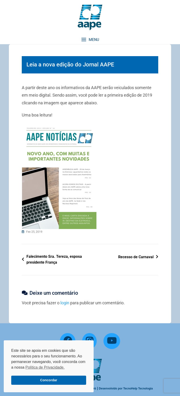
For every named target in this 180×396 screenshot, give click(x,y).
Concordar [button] (48, 380)
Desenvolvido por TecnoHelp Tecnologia (126, 388)
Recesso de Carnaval (136, 257)
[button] (90, 39)
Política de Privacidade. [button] (44, 367)
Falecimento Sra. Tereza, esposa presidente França (54, 259)
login (64, 302)
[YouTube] (111, 341)
